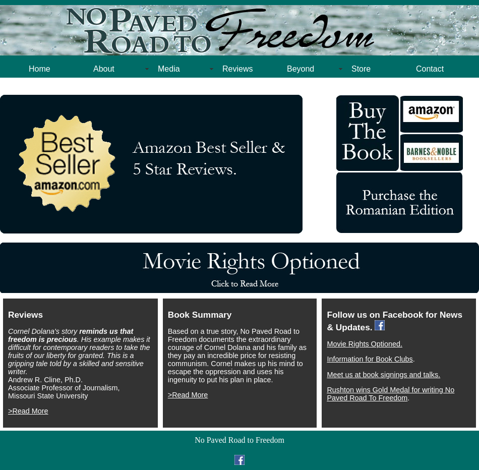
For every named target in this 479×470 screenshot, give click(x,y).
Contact (430, 69)
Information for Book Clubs (369, 359)
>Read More (28, 411)
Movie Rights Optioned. (364, 344)
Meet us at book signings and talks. (383, 375)
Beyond (300, 69)
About (103, 69)
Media (169, 69)
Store (361, 69)
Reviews (237, 69)
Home (39, 69)
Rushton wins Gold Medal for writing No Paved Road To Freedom (390, 394)
